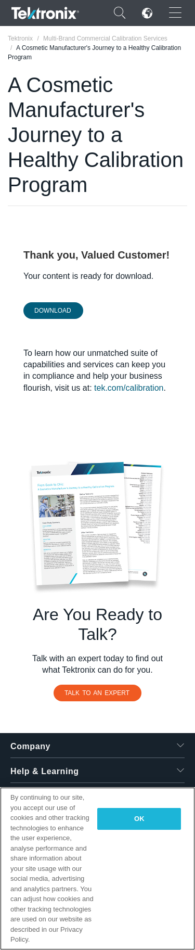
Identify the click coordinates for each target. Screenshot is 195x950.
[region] (97, 868)
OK (139, 819)
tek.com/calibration (128, 387)
